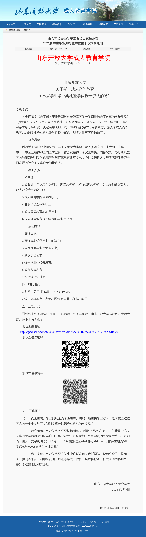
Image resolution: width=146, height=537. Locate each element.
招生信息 (57, 24)
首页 (19, 30)
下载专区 (118, 24)
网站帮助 (83, 522)
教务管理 (87, 24)
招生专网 (71, 522)
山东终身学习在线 (45, 522)
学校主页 (10, 24)
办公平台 (60, 522)
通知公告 (26, 30)
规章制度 (103, 24)
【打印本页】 (104, 508)
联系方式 (134, 24)
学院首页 (26, 24)
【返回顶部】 (115, 508)
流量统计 (94, 522)
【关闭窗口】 (125, 508)
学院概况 (41, 24)
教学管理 (72, 24)
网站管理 (105, 522)
